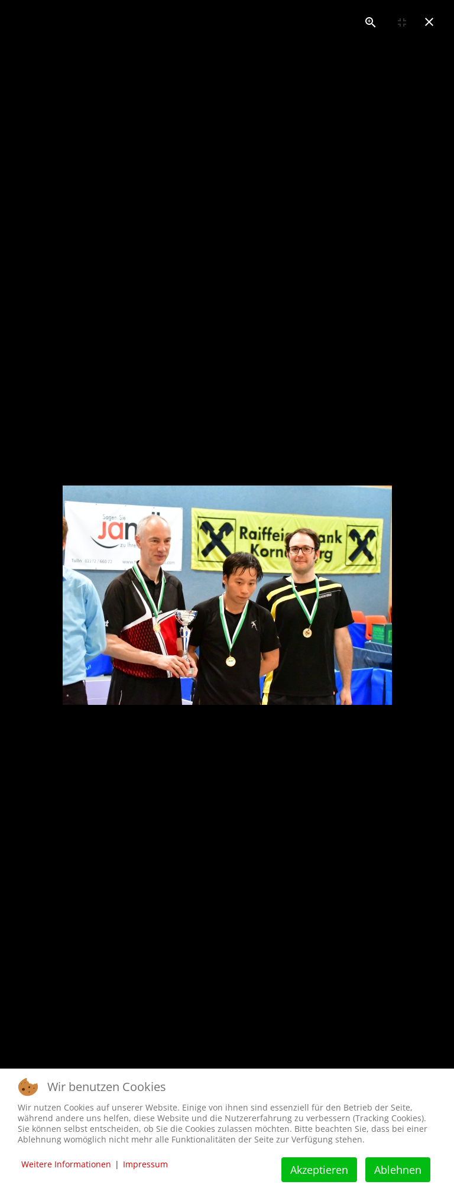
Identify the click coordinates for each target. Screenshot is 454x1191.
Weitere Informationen (66, 1164)
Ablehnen (397, 1170)
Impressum (145, 1164)
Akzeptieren (319, 1170)
